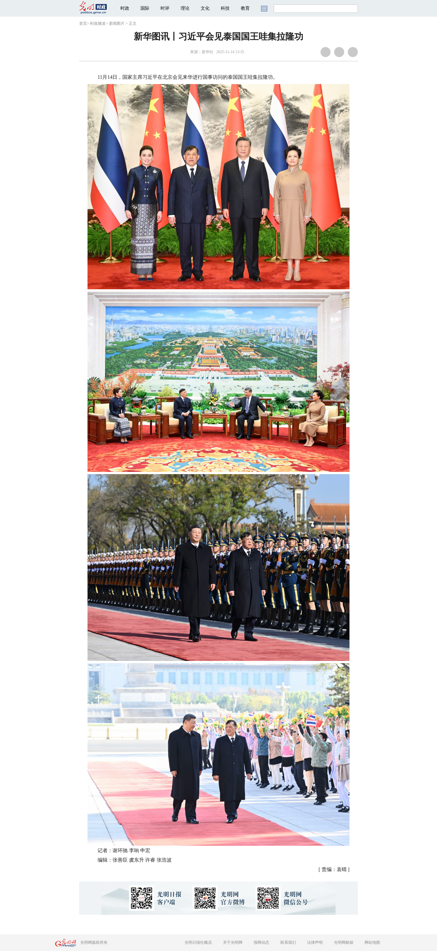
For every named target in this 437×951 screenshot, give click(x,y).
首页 (83, 23)
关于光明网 (232, 942)
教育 (245, 8)
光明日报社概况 (198, 942)
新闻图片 (117, 23)
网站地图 (372, 942)
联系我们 (288, 942)
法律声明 (315, 942)
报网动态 (261, 942)
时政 (124, 8)
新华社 (207, 52)
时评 (165, 8)
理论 (185, 8)
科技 (225, 8)
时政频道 (98, 23)
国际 (144, 8)
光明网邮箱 (343, 942)
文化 (205, 8)
